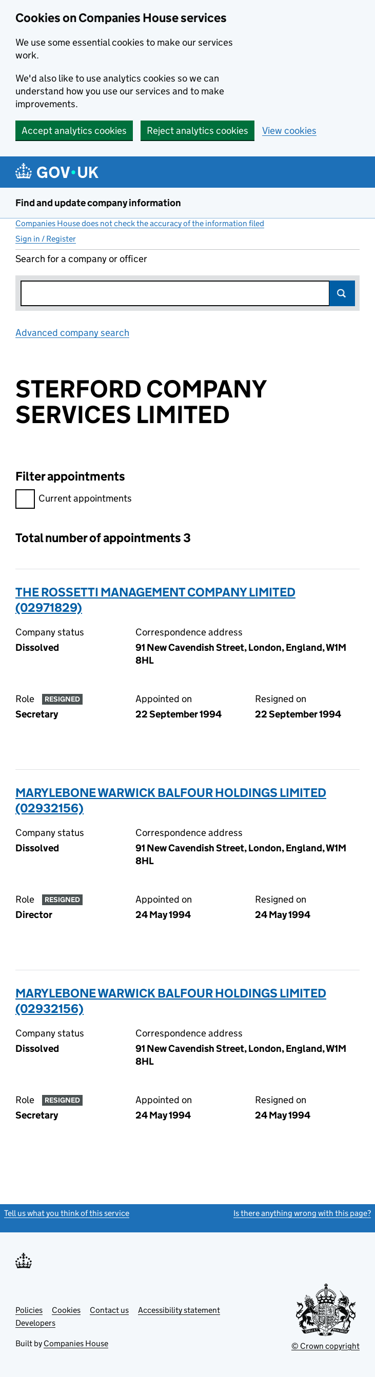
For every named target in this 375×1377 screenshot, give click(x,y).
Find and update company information (98, 203)
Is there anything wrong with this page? (302, 1213)
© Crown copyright (325, 1346)
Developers (35, 1323)
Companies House (76, 1343)
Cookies (66, 1310)
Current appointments (73, 499)
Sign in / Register (45, 239)
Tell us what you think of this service (66, 1213)
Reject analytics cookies (197, 130)
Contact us (109, 1310)
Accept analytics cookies (74, 130)
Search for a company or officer (81, 259)
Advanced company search (72, 332)
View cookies (289, 130)
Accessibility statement (179, 1310)
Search (342, 293)
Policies (29, 1310)
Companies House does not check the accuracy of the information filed (139, 223)
